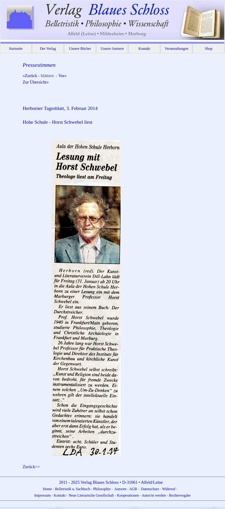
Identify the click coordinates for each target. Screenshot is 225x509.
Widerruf (168, 489)
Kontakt (144, 48)
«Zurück (30, 75)
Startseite (16, 48)
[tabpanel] (121, 265)
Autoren (120, 489)
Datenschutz (150, 489)
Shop (208, 48)
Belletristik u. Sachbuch (72, 489)
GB (135, 489)
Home (48, 489)
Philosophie (102, 489)
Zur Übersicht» (38, 82)
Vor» (62, 75)
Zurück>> (31, 466)
